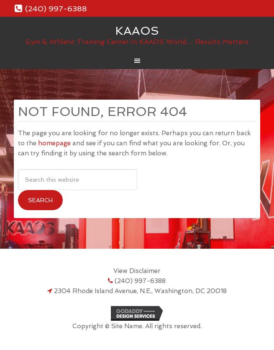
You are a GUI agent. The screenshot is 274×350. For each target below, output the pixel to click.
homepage (54, 143)
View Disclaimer (137, 271)
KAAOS (137, 31)
